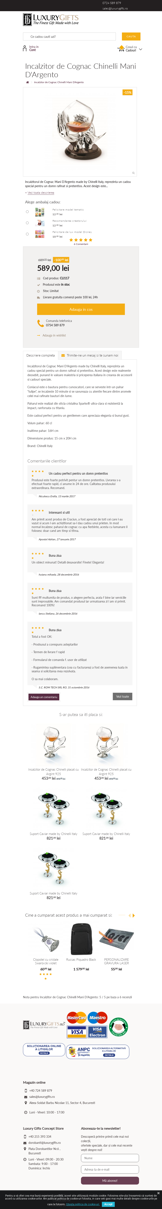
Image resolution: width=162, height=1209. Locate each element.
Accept (108, 1204)
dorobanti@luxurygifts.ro (44, 1144)
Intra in (33, 48)
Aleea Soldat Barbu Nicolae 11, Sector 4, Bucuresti (62, 1104)
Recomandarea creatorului (70, 220)
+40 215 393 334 (39, 1138)
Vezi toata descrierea (41, 192)
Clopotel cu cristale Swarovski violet (45, 961)
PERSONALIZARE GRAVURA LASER (116, 961)
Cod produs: (51, 278)
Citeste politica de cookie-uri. (83, 1204)
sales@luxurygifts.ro (115, 8)
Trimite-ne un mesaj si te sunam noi (89, 355)
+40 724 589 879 (40, 1092)
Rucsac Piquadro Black (81, 959)
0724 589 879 (112, 3)
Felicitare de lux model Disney (72, 232)
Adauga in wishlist (51, 335)
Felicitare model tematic (68, 209)
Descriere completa (40, 355)
